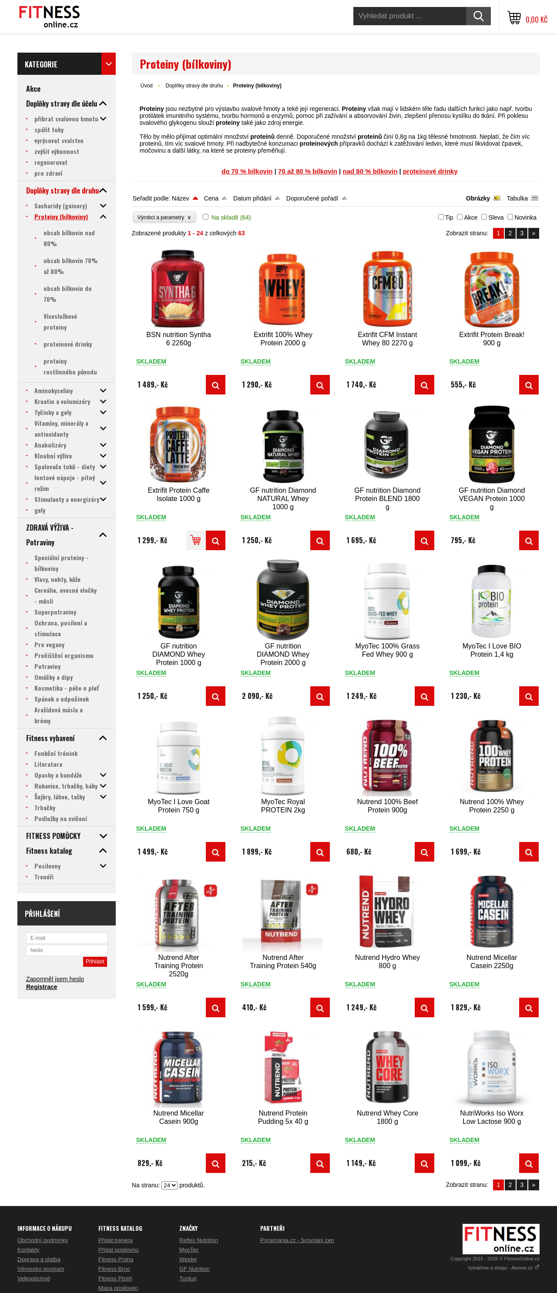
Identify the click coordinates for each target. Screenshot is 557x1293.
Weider (188, 1259)
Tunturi (188, 1278)
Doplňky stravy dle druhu (194, 86)
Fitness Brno (114, 1269)
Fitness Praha (115, 1259)
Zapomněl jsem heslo (55, 979)
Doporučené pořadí (312, 198)
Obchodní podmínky (42, 1240)
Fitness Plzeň (115, 1278)
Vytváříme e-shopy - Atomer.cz (504, 1267)
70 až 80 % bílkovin (307, 171)
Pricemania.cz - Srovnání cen (297, 1240)
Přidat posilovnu (118, 1249)
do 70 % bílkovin (247, 171)
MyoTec (189, 1249)
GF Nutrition (194, 1269)
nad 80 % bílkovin (370, 171)
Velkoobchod (33, 1278)
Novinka (525, 217)
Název (180, 198)
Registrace (41, 986)
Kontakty (28, 1249)
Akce (470, 217)
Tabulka (517, 198)
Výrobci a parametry (164, 217)
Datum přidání (252, 198)
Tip (449, 217)
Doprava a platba (38, 1259)
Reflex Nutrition (198, 1240)
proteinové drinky (430, 171)
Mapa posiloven (118, 1288)
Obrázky (478, 198)
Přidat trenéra (115, 1240)
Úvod (147, 86)
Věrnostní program (40, 1269)
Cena (211, 198)
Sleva (495, 217)
